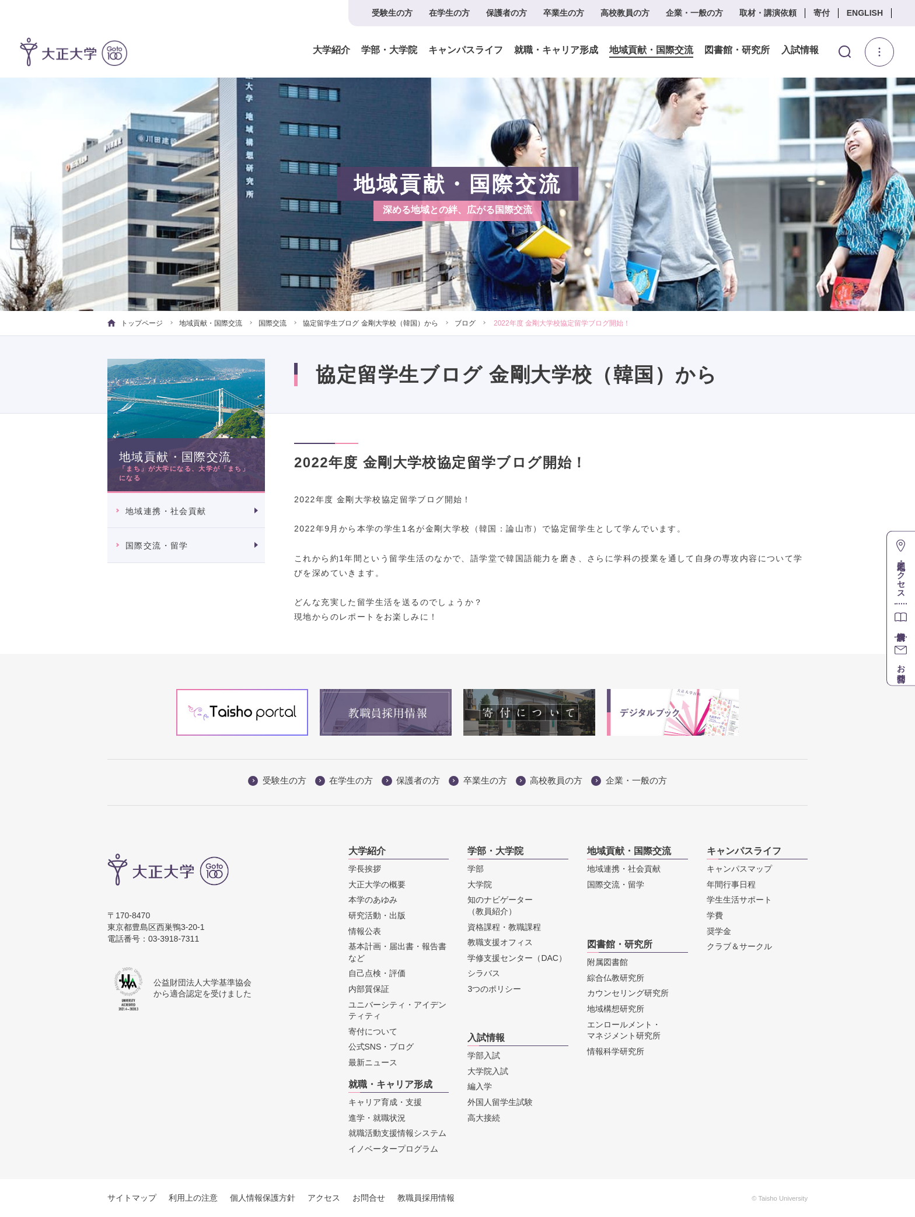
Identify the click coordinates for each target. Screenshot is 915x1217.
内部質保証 (368, 989)
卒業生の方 (563, 13)
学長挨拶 (364, 868)
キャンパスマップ (739, 868)
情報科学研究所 (615, 1051)
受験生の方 (392, 13)
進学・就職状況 (377, 1117)
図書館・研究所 (737, 50)
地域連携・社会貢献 (166, 511)
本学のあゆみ (372, 899)
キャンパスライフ (465, 50)
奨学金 (719, 931)
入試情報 (800, 50)
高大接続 (483, 1117)
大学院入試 (487, 1071)
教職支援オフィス (500, 942)
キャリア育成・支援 (385, 1102)
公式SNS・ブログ (381, 1046)
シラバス (483, 973)
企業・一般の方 (694, 13)
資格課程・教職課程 (504, 927)
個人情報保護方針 (262, 1197)
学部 (475, 868)
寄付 (821, 13)
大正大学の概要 (377, 884)
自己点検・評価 (377, 973)
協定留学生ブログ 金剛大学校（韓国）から (370, 323)
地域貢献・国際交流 (651, 50)
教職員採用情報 (426, 1197)
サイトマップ (131, 1197)
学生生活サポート (739, 899)
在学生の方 (449, 13)
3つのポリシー (494, 989)
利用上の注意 (193, 1197)
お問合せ (368, 1197)
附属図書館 (607, 962)
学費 (715, 915)
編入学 (479, 1086)
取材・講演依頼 (768, 13)
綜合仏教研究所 (615, 977)
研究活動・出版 (377, 915)
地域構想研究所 (615, 1008)
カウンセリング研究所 (628, 993)
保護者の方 (506, 13)
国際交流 (273, 323)
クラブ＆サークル (739, 946)
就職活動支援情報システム (397, 1133)
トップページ (135, 323)
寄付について (372, 1031)
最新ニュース (372, 1062)
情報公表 (364, 931)
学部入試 (483, 1055)
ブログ (465, 323)
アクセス (324, 1197)
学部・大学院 (389, 50)
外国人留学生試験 (500, 1102)
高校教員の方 (624, 13)
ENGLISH (865, 13)
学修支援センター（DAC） (517, 958)
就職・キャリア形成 (556, 50)
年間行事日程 (731, 884)
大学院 (479, 884)
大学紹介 (331, 50)
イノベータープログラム (393, 1148)
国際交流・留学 (156, 545)
